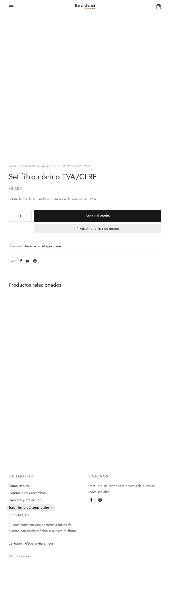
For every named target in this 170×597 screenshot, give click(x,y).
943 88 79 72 (19, 556)
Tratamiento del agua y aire (38, 166)
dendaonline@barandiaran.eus (31, 543)
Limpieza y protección (25, 499)
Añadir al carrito (97, 215)
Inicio (12, 166)
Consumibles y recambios (27, 492)
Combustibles (19, 485)
